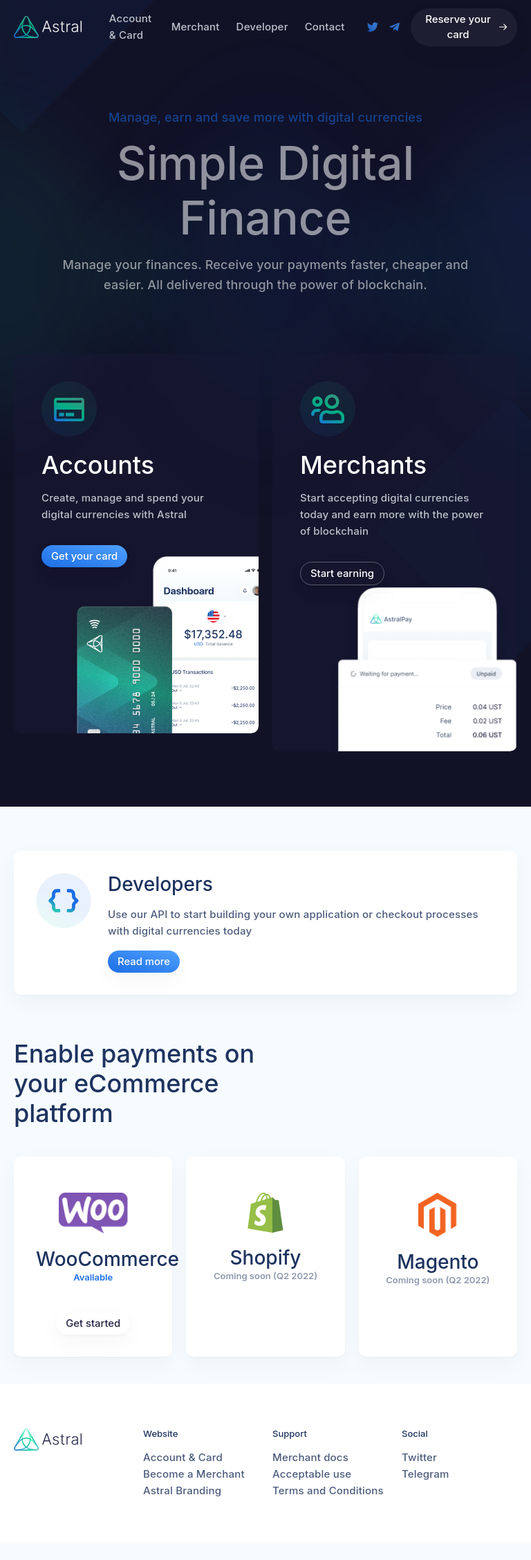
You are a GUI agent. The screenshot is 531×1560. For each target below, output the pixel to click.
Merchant (195, 26)
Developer (262, 26)
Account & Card (130, 27)
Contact (325, 26)
